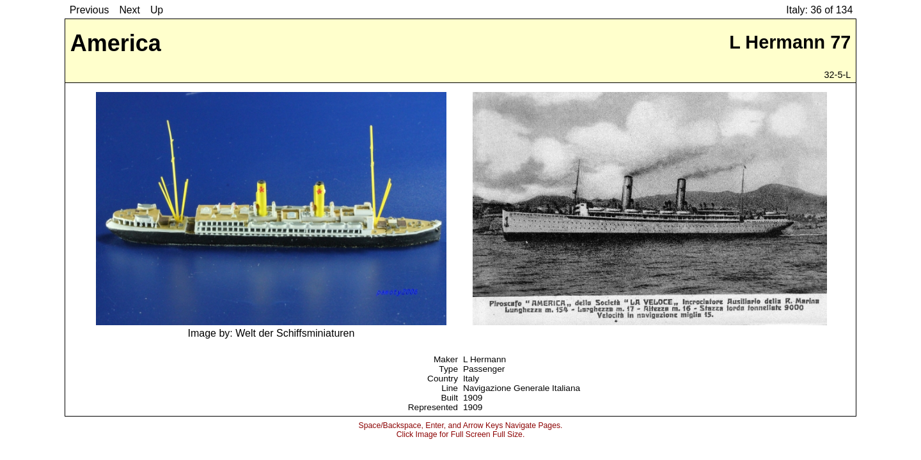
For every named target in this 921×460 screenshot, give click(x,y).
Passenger (484, 369)
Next (129, 9)
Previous (89, 9)
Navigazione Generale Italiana (521, 388)
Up (156, 9)
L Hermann (484, 359)
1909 (472, 397)
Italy (471, 378)
